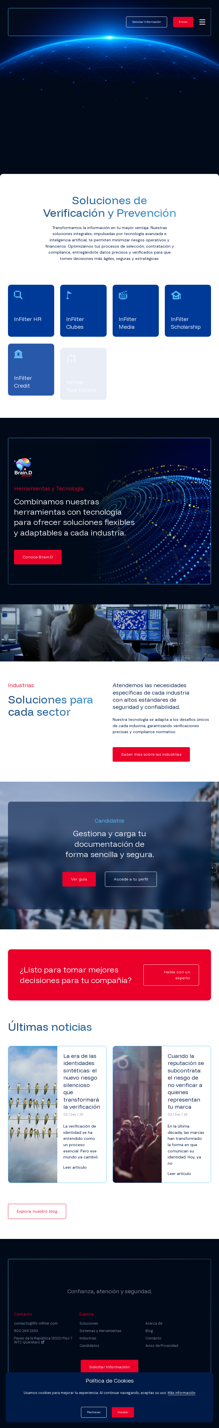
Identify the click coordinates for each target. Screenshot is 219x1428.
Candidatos (89, 1346)
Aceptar (122, 1412)
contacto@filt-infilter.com (36, 1323)
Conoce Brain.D (38, 556)
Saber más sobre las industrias (151, 754)
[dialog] (208, 1416)
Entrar (183, 22)
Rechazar (94, 1412)
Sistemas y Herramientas (100, 1331)
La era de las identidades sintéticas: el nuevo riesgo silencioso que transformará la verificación (81, 1081)
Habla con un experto (177, 974)
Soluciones (89, 1323)
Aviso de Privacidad (161, 1346)
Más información (181, 1393)
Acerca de (153, 1323)
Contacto (153, 1338)
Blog (149, 1331)
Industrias (88, 1338)
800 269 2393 (26, 1331)
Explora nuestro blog (37, 1211)
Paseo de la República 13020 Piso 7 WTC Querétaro (43, 1340)
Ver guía (79, 879)
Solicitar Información (146, 22)
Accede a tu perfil (131, 879)
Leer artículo (75, 1167)
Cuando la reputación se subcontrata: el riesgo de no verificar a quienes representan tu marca (186, 1081)
